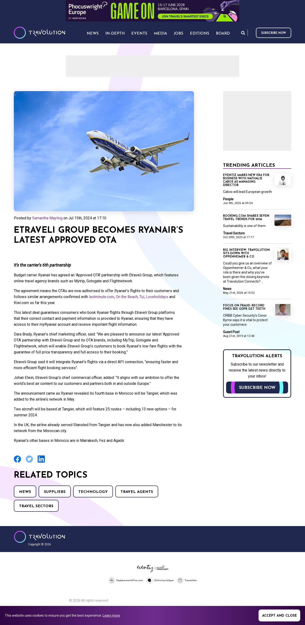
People (228, 199)
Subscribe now (273, 33)
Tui (141, 296)
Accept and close (279, 616)
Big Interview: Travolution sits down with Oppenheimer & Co (246, 253)
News (25, 492)
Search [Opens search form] (243, 33)
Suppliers (55, 492)
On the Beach (127, 296)
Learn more (111, 615)
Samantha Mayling (47, 218)
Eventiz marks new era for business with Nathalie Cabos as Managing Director (246, 180)
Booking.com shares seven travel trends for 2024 (246, 218)
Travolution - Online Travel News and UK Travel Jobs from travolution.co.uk (39, 537)
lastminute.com (101, 296)
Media (160, 34)
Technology (93, 492)
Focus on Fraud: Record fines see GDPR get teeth (244, 307)
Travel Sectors (36, 506)
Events (139, 34)
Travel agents (137, 492)
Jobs (178, 34)
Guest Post (231, 332)
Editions (199, 34)
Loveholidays (157, 296)
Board (223, 34)
